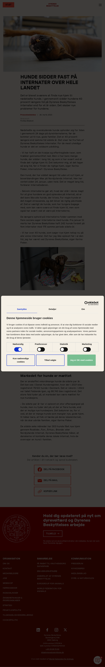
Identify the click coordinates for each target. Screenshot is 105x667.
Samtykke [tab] (22, 309)
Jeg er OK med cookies (81, 360)
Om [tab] (83, 309)
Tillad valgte (50, 360)
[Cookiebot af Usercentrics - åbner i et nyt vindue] (86, 303)
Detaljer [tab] (52, 309)
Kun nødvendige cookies (21, 360)
